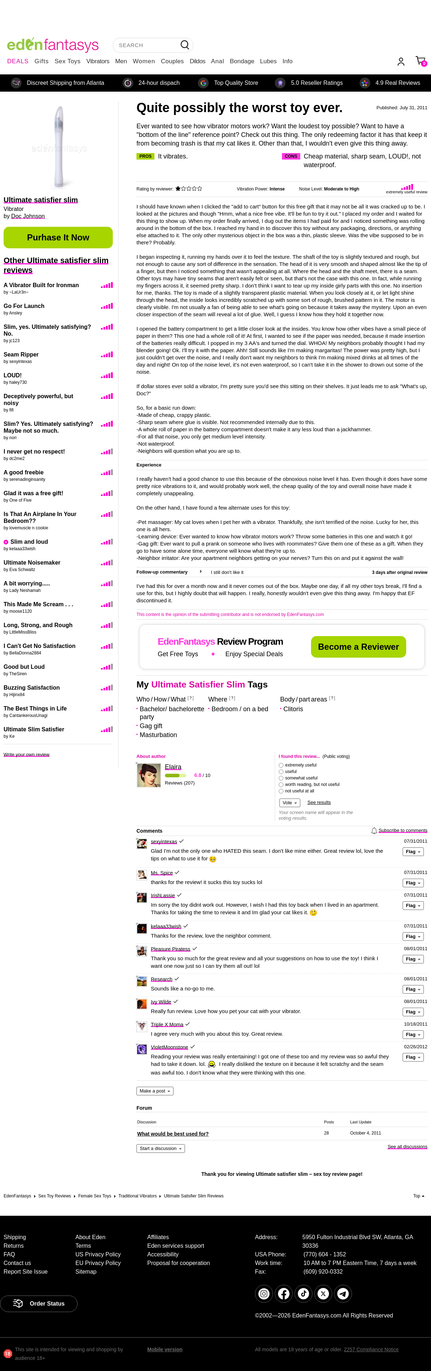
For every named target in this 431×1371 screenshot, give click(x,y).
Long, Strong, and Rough (38, 625)
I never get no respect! (34, 451)
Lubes (268, 61)
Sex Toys (68, 61)
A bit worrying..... (27, 583)
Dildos (197, 61)
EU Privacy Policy (98, 1263)
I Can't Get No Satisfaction (39, 646)
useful (291, 771)
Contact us (17, 1263)
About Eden (90, 1237)
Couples (172, 61)
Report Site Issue (26, 1272)
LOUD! (13, 375)
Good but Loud (24, 667)
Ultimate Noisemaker (32, 563)
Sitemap (86, 1272)
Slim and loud (29, 542)
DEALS (18, 61)
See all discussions (407, 1146)
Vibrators (98, 61)
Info (287, 61)
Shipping (15, 1237)
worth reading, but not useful (312, 784)
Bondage (242, 61)
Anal (217, 61)
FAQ (9, 1254)
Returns (14, 1246)
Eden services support (175, 1246)
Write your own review (27, 754)
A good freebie (23, 472)
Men (121, 61)
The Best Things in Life (35, 708)
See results (319, 802)
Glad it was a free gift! (33, 493)
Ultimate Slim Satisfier (34, 729)
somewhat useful (301, 778)
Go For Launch (24, 306)
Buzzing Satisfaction (32, 688)
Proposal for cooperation (178, 1263)
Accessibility (163, 1254)
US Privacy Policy (98, 1254)
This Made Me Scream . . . (38, 604)
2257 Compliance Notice (371, 1349)
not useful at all (299, 790)
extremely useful (300, 765)
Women (144, 61)
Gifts (41, 61)
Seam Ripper (21, 354)
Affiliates (158, 1237)
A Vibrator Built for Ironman (41, 285)
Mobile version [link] (164, 1349)
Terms (83, 1246)
